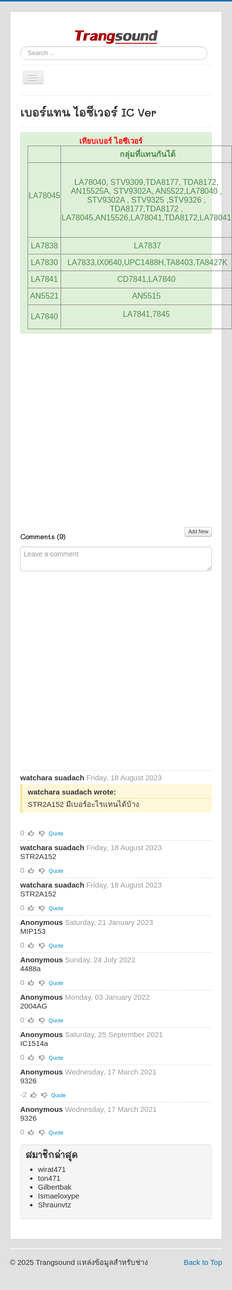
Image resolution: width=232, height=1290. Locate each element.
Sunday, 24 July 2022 (100, 959)
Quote (56, 833)
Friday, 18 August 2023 (124, 777)
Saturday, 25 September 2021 (114, 1034)
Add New (198, 531)
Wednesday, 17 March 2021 (111, 1072)
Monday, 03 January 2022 (107, 997)
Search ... (20, 46)
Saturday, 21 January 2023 (109, 922)
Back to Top (203, 1262)
